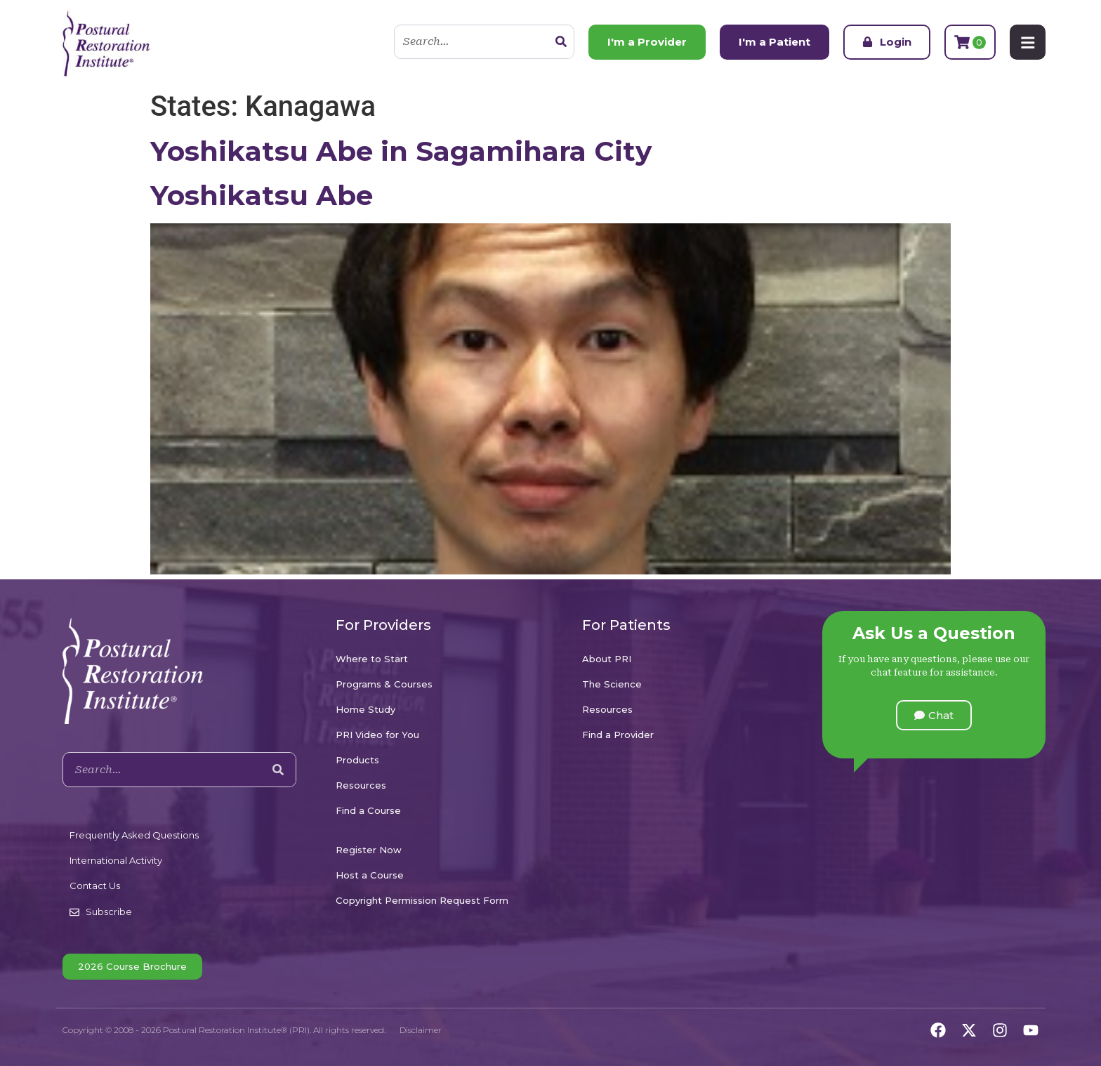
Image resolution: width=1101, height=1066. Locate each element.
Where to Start (372, 658)
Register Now (369, 849)
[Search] (560, 42)
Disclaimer (421, 1030)
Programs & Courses (384, 684)
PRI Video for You (377, 734)
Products (357, 759)
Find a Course (368, 810)
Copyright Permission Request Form (422, 900)
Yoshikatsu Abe (261, 195)
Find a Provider (618, 734)
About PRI (606, 658)
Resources (361, 785)
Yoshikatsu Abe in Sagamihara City (401, 151)
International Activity (116, 860)
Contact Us (95, 885)
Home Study (365, 709)
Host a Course (370, 875)
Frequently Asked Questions (134, 835)
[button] (934, 715)
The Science (612, 684)
